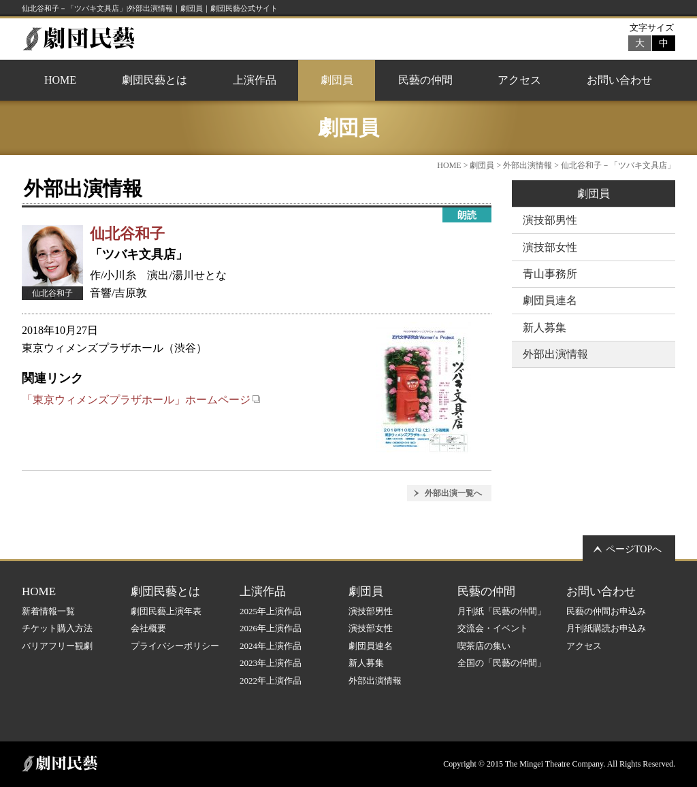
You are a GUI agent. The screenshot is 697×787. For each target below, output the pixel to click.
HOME (60, 80)
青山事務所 (550, 274)
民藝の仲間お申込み (606, 611)
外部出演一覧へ (453, 493)
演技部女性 (550, 247)
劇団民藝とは (154, 80)
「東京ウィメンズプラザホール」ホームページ (141, 399)
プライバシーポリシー (175, 646)
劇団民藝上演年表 (166, 611)
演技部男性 (550, 220)
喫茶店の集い (483, 646)
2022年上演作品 (271, 680)
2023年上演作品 (271, 663)
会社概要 (148, 628)
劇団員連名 (550, 300)
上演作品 (254, 80)
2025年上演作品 (271, 611)
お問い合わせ (619, 80)
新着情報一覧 (48, 611)
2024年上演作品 (271, 646)
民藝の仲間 (425, 80)
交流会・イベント (492, 628)
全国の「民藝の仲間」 (501, 663)
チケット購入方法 (57, 628)
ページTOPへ (634, 549)
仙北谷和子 (127, 233)
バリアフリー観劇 (57, 646)
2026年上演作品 (271, 628)
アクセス (519, 80)
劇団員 (337, 80)
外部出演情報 (527, 165)
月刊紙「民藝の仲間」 (501, 611)
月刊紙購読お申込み (606, 628)
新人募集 (544, 327)
